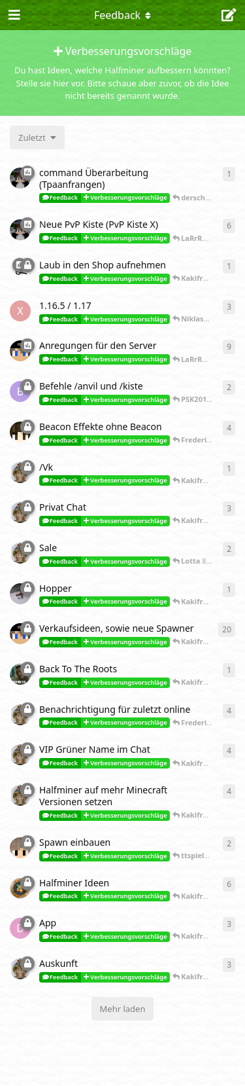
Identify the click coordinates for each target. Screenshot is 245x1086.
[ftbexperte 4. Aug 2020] (20, 350)
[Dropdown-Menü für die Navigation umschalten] (122, 15)
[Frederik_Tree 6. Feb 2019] (20, 593)
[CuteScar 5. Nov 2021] (20, 229)
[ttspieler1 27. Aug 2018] (20, 847)
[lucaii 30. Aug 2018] (20, 888)
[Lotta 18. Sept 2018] (20, 795)
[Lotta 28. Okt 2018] (20, 714)
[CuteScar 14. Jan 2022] (20, 178)
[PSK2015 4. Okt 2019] (20, 432)
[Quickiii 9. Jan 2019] (20, 674)
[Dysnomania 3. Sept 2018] (20, 928)
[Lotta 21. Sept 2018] (20, 754)
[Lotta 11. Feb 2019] (20, 472)
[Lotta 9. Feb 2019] (20, 512)
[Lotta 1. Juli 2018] (20, 968)
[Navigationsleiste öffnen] (13, 15)
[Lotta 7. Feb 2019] (20, 553)
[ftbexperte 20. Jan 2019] (20, 633)
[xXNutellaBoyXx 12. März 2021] (20, 310)
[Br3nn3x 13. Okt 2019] (20, 391)
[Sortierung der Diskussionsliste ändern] (37, 137)
